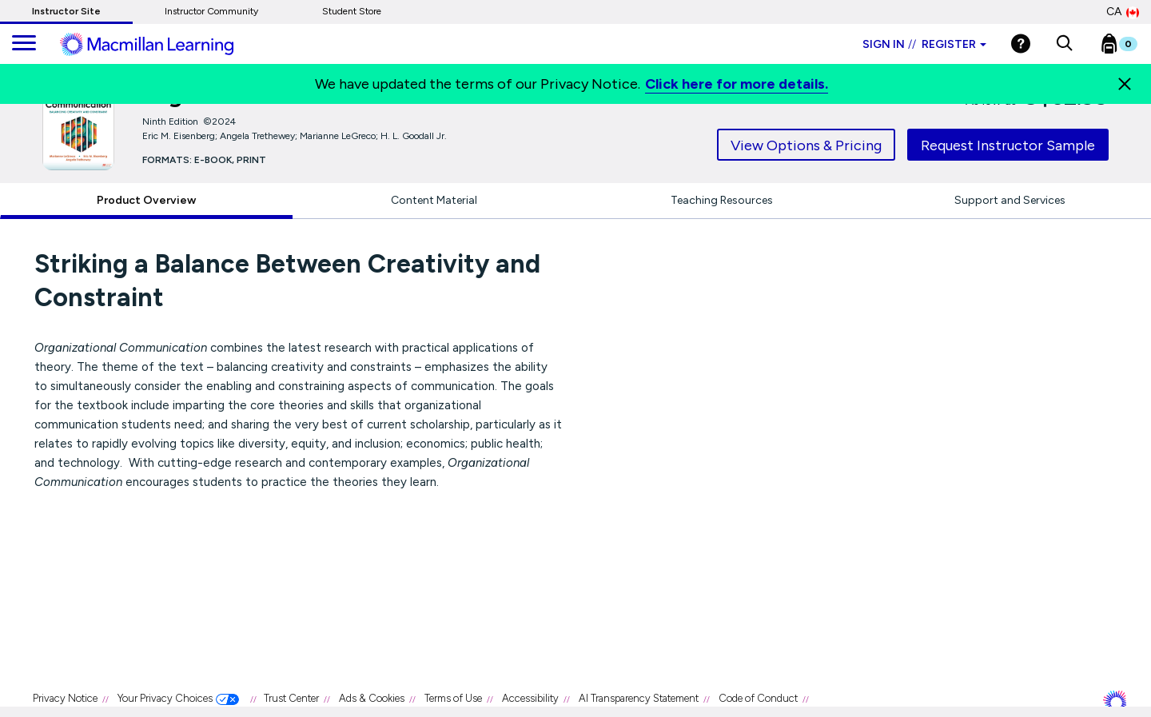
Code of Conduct (758, 698)
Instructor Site (66, 11)
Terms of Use (453, 698)
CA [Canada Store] (1122, 12)
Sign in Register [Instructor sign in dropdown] (924, 44)
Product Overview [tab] (146, 200)
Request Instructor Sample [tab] (1008, 145)
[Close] (1124, 84)
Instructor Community (211, 11)
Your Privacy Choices (165, 698)
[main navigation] (24, 44)
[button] (1064, 44)
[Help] (1020, 43)
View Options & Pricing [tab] (806, 145)
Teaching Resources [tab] (722, 200)
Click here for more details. (736, 84)
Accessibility (530, 698)
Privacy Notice (65, 698)
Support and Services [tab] (1009, 200)
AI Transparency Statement (639, 698)
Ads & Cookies (371, 698)
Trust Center (291, 698)
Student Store (351, 11)
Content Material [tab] (434, 200)
